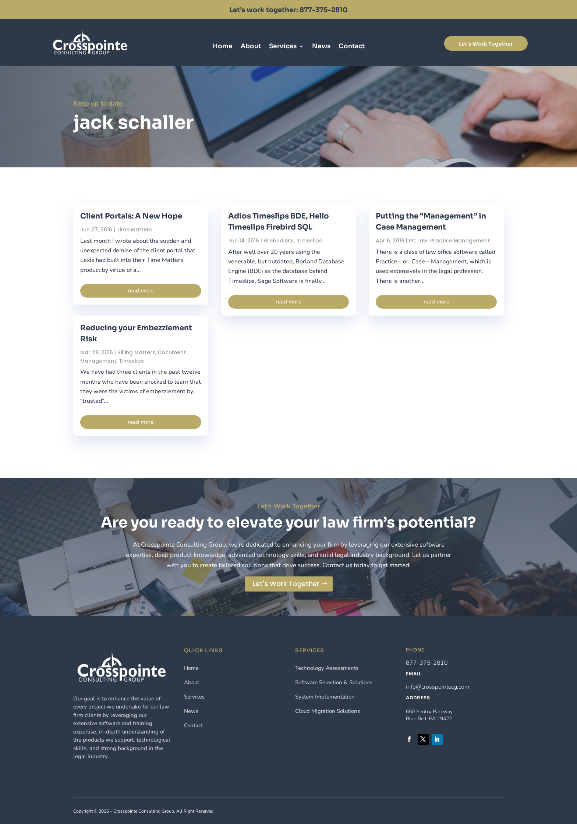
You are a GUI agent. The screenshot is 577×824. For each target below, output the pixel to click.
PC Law (418, 240)
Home (223, 47)
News (321, 47)
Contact (352, 47)
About (251, 47)
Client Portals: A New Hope (131, 216)
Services (283, 47)
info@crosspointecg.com (438, 687)
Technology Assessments (326, 668)
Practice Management (460, 240)
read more (140, 290)
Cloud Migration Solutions (327, 711)
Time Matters (134, 229)
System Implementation (325, 696)
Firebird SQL (278, 240)
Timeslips (131, 361)
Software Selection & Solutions (333, 682)
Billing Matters (136, 352)
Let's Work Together (486, 43)
